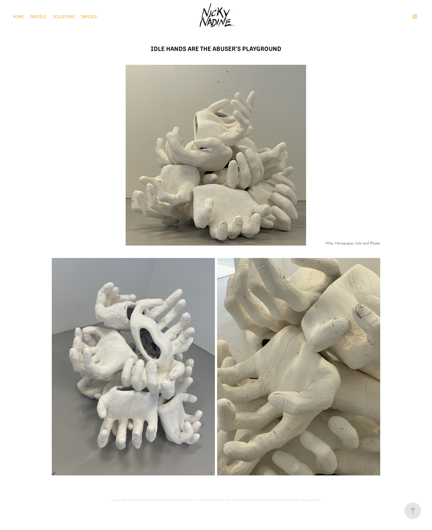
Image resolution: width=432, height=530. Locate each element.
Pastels (38, 16)
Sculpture (64, 16)
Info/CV (89, 16)
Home (18, 16)
